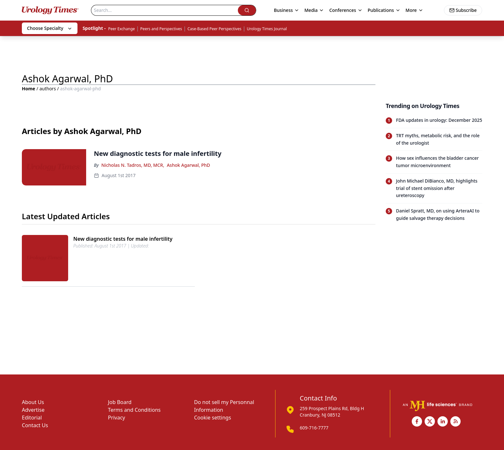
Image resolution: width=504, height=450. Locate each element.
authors (48, 89)
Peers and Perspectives (161, 29)
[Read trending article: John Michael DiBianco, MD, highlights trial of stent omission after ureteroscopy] (434, 188)
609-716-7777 (314, 428)
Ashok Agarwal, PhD (188, 165)
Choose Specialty (49, 28)
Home (28, 89)
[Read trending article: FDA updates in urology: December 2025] (434, 120)
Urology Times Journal (267, 29)
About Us (33, 402)
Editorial (32, 417)
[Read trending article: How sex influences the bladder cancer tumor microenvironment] (434, 161)
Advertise (33, 409)
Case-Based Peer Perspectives (214, 29)
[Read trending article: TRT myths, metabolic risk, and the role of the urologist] (434, 139)
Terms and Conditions (134, 409)
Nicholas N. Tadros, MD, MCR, (132, 165)
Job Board (119, 402)
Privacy (116, 417)
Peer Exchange (121, 29)
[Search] (164, 10)
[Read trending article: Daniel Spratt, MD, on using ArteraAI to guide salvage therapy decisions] (434, 214)
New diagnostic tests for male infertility (123, 238)
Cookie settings (212, 417)
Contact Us (35, 425)
